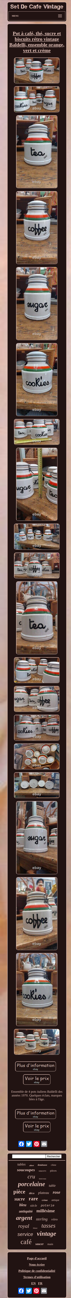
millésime (45, 1210)
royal (23, 1226)
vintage (46, 1233)
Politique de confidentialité (36, 1271)
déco (31, 1193)
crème (45, 1200)
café (26, 1242)
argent (24, 1217)
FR (40, 1283)
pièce (19, 1192)
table (52, 1185)
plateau (43, 1193)
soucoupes (26, 1169)
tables (21, 1164)
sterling (42, 1219)
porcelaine (31, 1184)
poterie (47, 1205)
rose (56, 1192)
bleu (22, 1205)
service (25, 1234)
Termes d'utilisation (36, 1277)
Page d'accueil (37, 1258)
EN (33, 1283)
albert (31, 1165)
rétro (54, 1219)
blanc (35, 1228)
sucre (19, 1198)
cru (31, 1176)
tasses (48, 1225)
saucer (39, 1244)
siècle (33, 1205)
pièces (53, 1170)
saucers (42, 1170)
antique (55, 1200)
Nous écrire (37, 1264)
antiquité (26, 1211)
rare (33, 1198)
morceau (42, 1178)
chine (53, 1164)
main (50, 1244)
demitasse (42, 1165)
